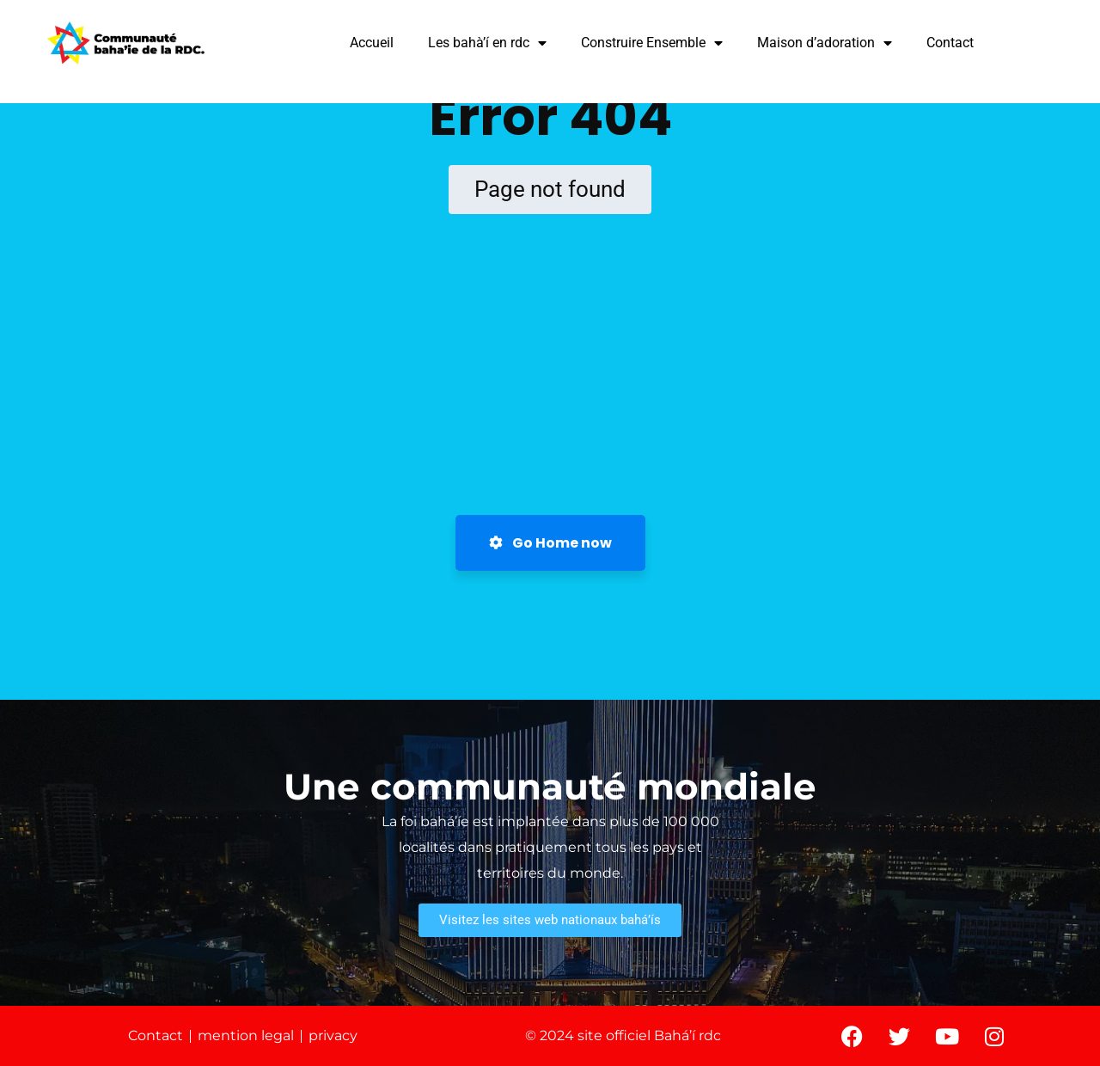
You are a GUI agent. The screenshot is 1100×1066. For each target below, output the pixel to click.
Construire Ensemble (652, 43)
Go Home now (550, 543)
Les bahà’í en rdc (487, 43)
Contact (950, 42)
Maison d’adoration (824, 43)
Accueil (372, 42)
